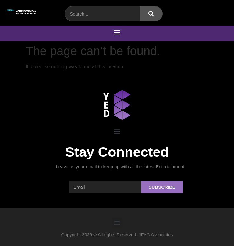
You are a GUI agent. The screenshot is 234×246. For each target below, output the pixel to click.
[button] (117, 32)
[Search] (151, 13)
